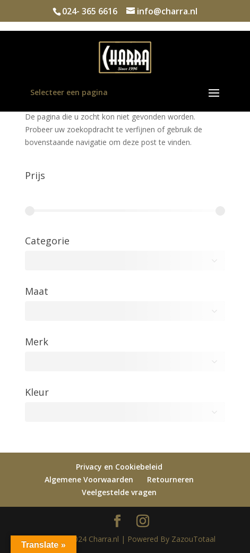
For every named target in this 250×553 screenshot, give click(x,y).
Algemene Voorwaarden (89, 479)
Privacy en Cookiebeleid (119, 467)
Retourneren (170, 479)
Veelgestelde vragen (119, 492)
